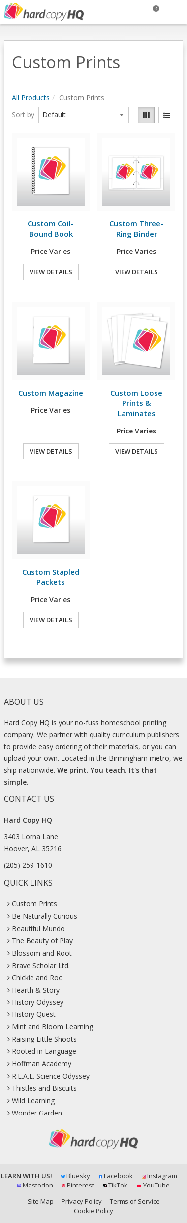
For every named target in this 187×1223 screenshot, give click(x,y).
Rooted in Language (44, 1051)
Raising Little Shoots (44, 1038)
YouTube (153, 1185)
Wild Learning (33, 1100)
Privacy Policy (82, 1201)
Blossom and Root (42, 953)
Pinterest (78, 1185)
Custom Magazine (50, 392)
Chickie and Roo (37, 977)
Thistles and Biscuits (44, 1088)
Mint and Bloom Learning (52, 1026)
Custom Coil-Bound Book (51, 228)
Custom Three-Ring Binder (136, 228)
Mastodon (35, 1185)
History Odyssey (37, 1002)
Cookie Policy (93, 1210)
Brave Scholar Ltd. (41, 965)
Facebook (116, 1175)
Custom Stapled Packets (50, 577)
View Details (51, 271)
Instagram (159, 1175)
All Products (31, 97)
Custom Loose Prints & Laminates (136, 403)
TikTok (115, 1185)
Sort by (23, 114)
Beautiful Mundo (38, 928)
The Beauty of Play (42, 940)
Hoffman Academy (41, 1063)
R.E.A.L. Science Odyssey (51, 1075)
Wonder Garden (37, 1112)
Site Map (41, 1201)
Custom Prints (34, 903)
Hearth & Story (36, 990)
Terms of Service (135, 1201)
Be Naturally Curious (44, 916)
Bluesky (75, 1175)
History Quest (34, 1014)
